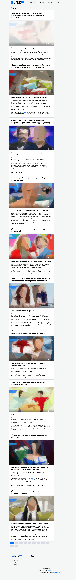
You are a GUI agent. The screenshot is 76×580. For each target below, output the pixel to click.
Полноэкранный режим (50, 44)
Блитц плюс (17, 2)
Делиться (52, 44)
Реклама (51, 2)
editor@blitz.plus (51, 570)
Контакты (14, 562)
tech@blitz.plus (52, 574)
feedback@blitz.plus (49, 575)
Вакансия (32, 2)
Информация (48, 44)
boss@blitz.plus (57, 572)
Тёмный (62, 2)
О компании (41, 2)
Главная (17, 556)
